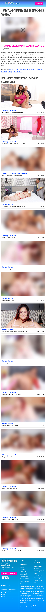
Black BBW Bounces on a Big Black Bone (13, 112)
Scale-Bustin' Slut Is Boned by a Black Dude (13, 206)
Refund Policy (23, 574)
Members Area (23, 564)
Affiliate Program (24, 576)
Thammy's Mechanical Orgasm (10, 519)
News (21, 583)
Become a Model (24, 581)
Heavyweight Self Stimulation (9, 363)
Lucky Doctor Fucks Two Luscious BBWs (13, 175)
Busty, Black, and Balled (8, 237)
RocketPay (4, 593)
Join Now (39, 3)
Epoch (3, 594)
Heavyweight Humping (8, 300)
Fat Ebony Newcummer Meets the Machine (13, 550)
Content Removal (24, 578)
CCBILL (3, 596)
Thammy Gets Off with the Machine (11, 394)
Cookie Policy (23, 573)
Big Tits (11, 69)
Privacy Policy (23, 571)
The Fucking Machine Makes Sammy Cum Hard (14, 331)
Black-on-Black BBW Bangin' (9, 488)
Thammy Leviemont (13, 46)
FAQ (21, 566)
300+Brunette (18, 72)
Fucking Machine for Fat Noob (10, 425)
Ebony (10, 72)
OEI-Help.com (7, 591)
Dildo (16, 69)
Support (22, 580)
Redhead (32, 69)
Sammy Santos (35, 46)
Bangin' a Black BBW (7, 457)
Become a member (9, 573)
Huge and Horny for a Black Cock (11, 269)
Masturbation (24, 69)
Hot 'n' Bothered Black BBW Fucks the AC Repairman (16, 143)
